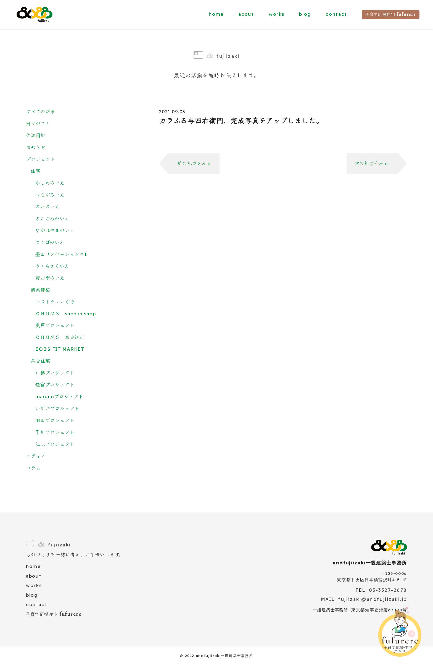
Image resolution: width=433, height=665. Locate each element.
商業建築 (40, 290)
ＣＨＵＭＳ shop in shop (65, 313)
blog (305, 14)
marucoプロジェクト (59, 396)
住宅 (36, 171)
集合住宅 (40, 361)
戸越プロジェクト (55, 373)
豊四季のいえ (50, 278)
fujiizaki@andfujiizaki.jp (372, 599)
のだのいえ (47, 207)
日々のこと (38, 123)
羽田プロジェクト (55, 420)
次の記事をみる (372, 163)
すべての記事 (41, 111)
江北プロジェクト (55, 444)
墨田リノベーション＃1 (61, 254)
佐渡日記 (36, 135)
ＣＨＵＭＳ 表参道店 (60, 337)
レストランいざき (55, 302)
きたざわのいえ (52, 218)
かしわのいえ (50, 183)
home (216, 14)
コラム (33, 468)
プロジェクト (41, 159)
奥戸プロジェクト (55, 325)
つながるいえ (50, 195)
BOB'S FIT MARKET (59, 349)
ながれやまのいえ (55, 230)
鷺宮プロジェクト (55, 385)
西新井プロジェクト (57, 408)
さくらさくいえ (52, 266)
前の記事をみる (194, 163)
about (246, 14)
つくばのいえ (49, 242)
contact (336, 14)
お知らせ (36, 147)
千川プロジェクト (55, 432)
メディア (36, 456)
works (276, 14)
